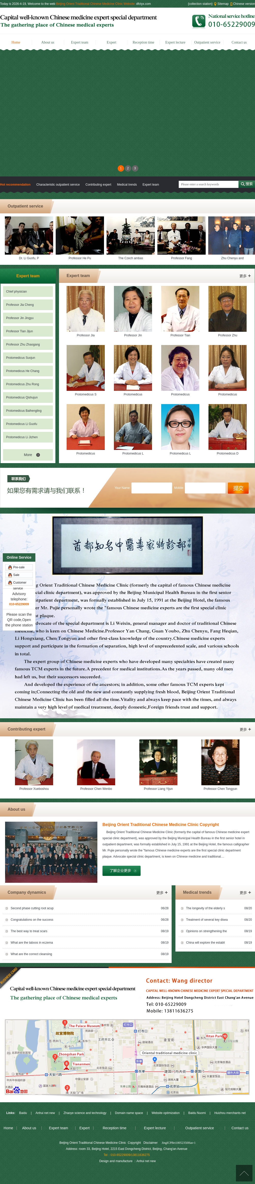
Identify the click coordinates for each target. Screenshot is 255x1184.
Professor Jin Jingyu (20, 318)
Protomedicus (133, 394)
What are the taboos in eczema (32, 942)
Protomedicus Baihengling (23, 410)
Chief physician (16, 291)
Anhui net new (45, 1113)
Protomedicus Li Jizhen (22, 437)
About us (47, 42)
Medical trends (127, 184)
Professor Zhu (227, 335)
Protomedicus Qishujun (22, 397)
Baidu (23, 1113)
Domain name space (129, 1113)
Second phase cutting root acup (32, 908)
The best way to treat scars (29, 931)
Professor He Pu (81, 258)
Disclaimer (150, 1143)
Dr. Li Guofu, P (30, 258)
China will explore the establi (205, 942)
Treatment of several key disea (207, 919)
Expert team (79, 42)
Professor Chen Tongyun (220, 789)
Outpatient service (207, 42)
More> (245, 276)
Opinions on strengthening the (206, 931)
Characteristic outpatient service (58, 184)
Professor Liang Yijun (158, 789)
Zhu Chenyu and (233, 258)
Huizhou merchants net (230, 1113)
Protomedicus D (227, 453)
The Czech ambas (131, 258)
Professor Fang (182, 258)
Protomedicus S (86, 394)
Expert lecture (175, 42)
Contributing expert (98, 184)
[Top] (244, 1173)
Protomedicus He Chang (22, 371)
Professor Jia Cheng (20, 305)
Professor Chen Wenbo (96, 789)
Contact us (239, 42)
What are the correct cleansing (31, 954)
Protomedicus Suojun (20, 358)
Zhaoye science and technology (85, 1113)
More (28, 455)
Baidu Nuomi (197, 1113)
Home (15, 42)
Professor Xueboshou (34, 789)
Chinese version (244, 4)
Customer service (19, 487)
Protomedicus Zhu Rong (22, 384)
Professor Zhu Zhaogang (23, 344)
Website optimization (166, 1113)
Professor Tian (180, 335)
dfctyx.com (143, 4)
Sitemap (223, 4)
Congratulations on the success (32, 919)
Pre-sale (19, 471)
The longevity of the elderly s (205, 908)
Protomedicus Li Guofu (21, 424)
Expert (111, 42)
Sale (16, 478)
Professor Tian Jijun (19, 331)
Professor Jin (133, 335)
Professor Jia (86, 335)
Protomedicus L (133, 453)
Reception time (143, 42)
